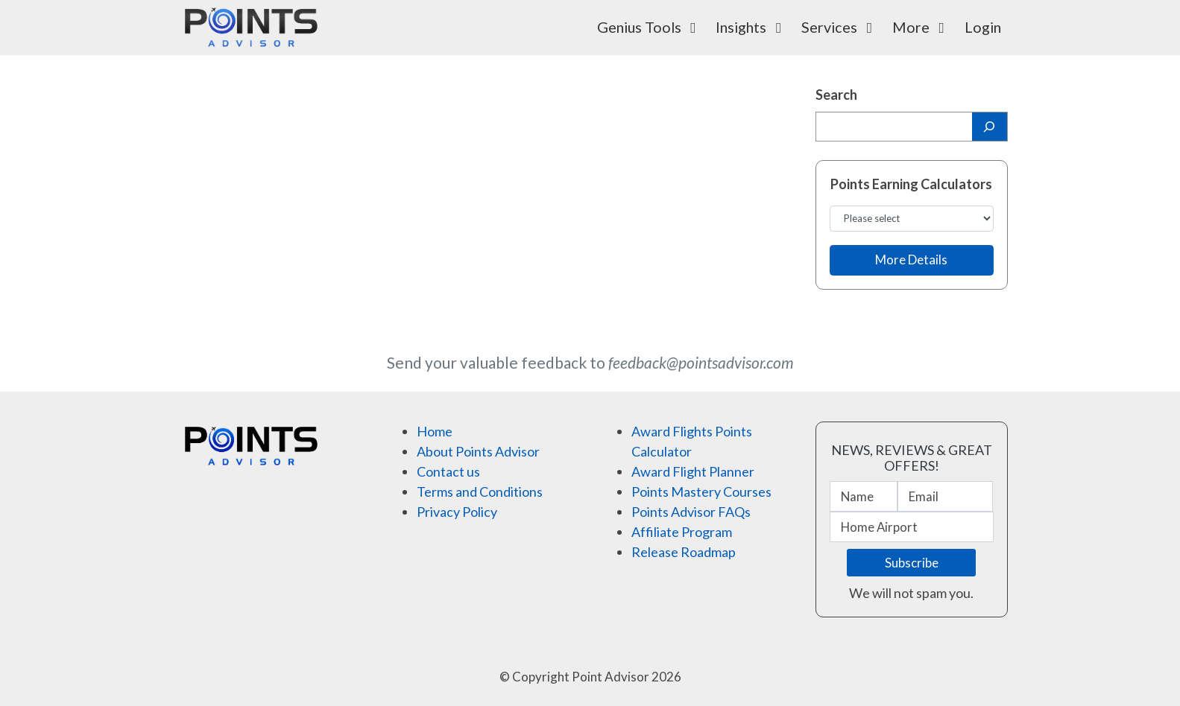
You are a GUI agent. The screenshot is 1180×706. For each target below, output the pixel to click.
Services (840, 27)
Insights (752, 27)
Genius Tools (650, 27)
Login (983, 27)
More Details (911, 259)
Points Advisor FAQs (691, 511)
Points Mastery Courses (701, 491)
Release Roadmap (683, 552)
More (921, 27)
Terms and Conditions (480, 491)
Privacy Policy (457, 511)
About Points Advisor (478, 451)
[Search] (989, 126)
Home (434, 431)
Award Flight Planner (692, 471)
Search (836, 94)
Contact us (448, 471)
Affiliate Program (681, 532)
